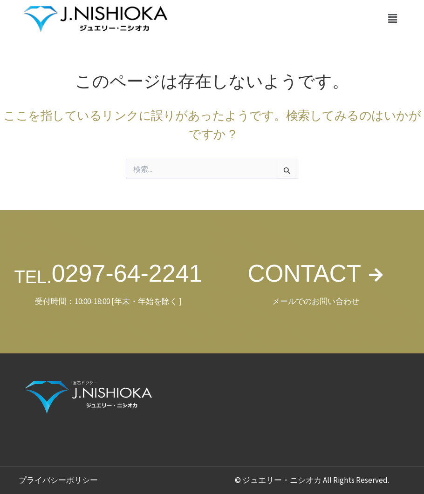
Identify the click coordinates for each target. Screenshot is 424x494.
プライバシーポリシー (58, 480)
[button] (393, 18)
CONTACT (304, 273)
